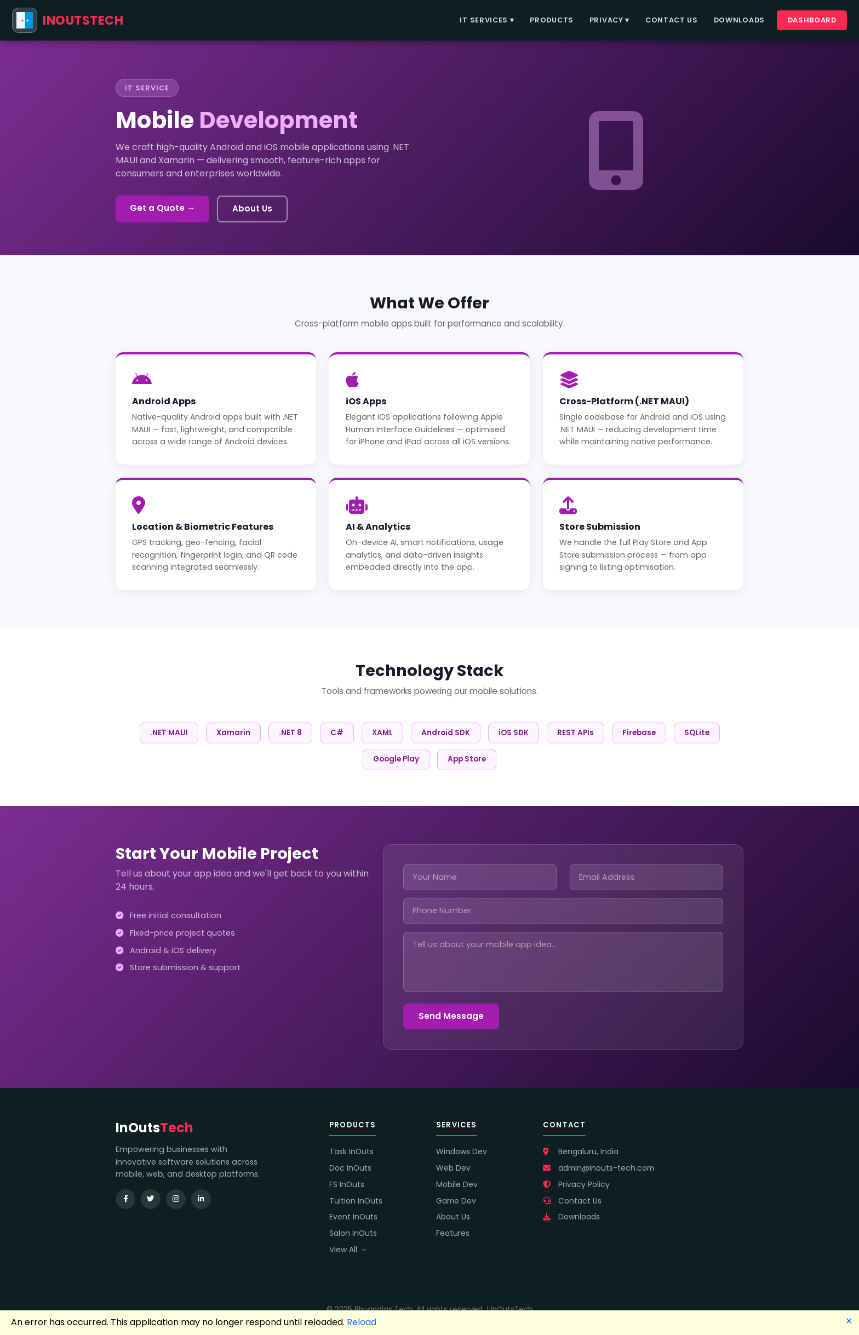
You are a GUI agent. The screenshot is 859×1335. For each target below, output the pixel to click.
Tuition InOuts (355, 1200)
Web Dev (453, 1167)
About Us (252, 208)
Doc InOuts (350, 1167)
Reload (361, 1322)
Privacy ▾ (609, 20)
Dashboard (812, 20)
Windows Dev (461, 1151)
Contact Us (671, 20)
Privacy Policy (576, 1184)
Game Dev (456, 1200)
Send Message (451, 1016)
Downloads (739, 20)
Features (452, 1233)
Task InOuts (351, 1151)
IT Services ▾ (487, 20)
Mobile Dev (457, 1184)
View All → (348, 1249)
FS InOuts (346, 1184)
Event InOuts (353, 1216)
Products (552, 20)
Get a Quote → (162, 208)
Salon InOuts (353, 1233)
